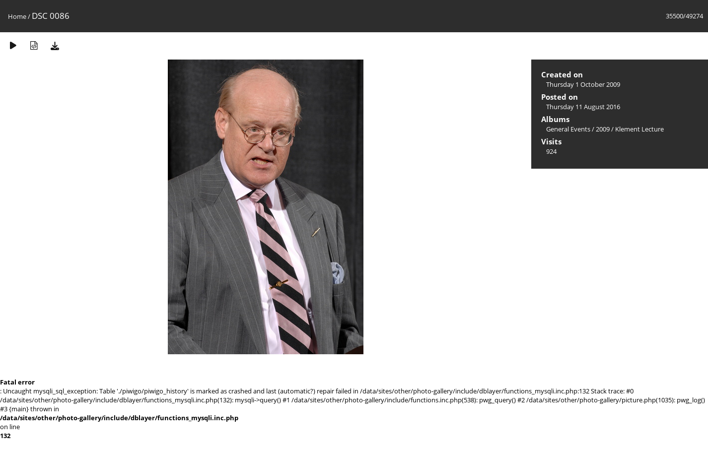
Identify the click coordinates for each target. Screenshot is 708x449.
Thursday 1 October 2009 (583, 84)
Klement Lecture (639, 129)
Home (17, 16)
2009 (603, 129)
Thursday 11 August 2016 (583, 106)
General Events (568, 129)
